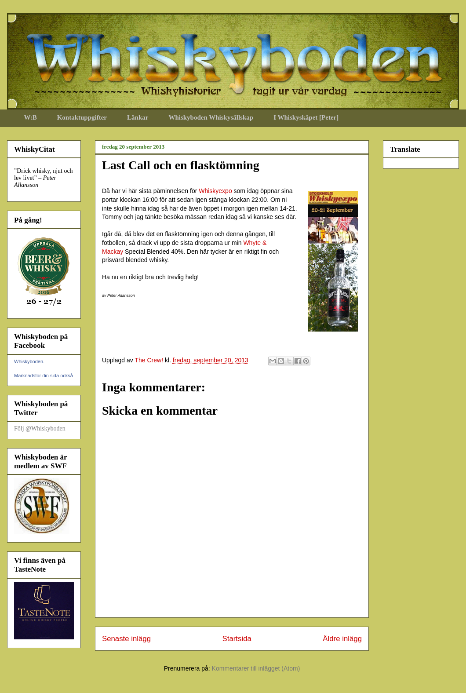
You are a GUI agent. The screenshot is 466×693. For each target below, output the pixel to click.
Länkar (137, 117)
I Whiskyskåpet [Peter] (306, 117)
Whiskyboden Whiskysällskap (210, 117)
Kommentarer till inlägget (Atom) (256, 668)
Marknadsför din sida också (43, 375)
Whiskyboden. (29, 361)
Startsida (236, 639)
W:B (30, 117)
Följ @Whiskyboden (40, 428)
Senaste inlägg (126, 639)
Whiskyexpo (215, 190)
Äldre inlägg (342, 639)
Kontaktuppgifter (82, 117)
